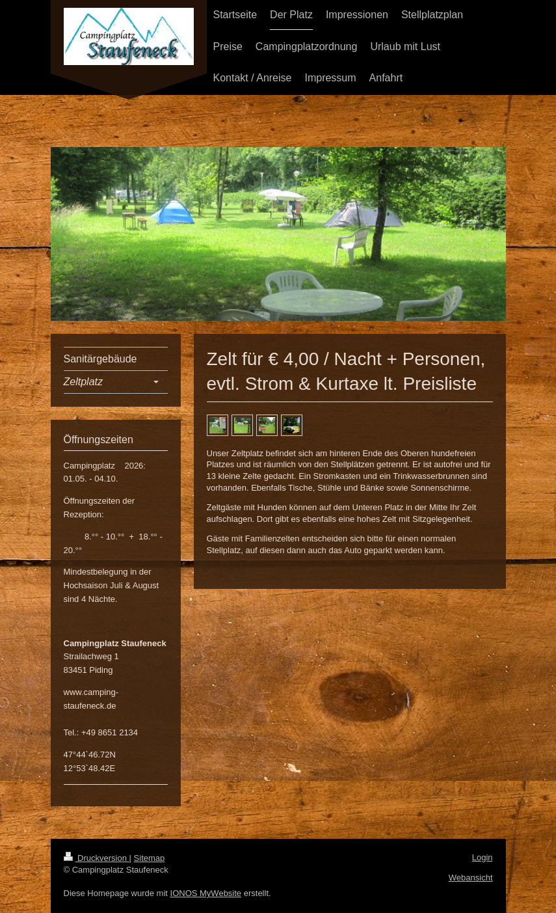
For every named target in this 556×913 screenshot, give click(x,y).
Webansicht (471, 877)
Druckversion (96, 858)
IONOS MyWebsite (206, 893)
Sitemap (149, 858)
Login (482, 857)
